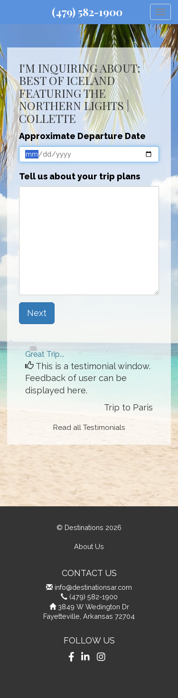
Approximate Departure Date (82, 136)
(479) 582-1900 (87, 12)
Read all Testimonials (89, 427)
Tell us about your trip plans (79, 176)
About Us (89, 546)
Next (37, 313)
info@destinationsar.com (93, 587)
